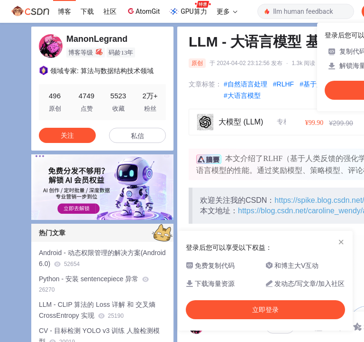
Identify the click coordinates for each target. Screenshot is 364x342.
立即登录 (265, 310)
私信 (137, 136)
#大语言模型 (242, 95)
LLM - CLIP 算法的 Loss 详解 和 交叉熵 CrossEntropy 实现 (97, 310)
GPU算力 (189, 8)
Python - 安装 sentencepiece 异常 (94, 284)
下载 (87, 11)
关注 (67, 135)
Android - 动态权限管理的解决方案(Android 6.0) (102, 258)
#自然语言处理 (245, 84)
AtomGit (143, 11)
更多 (227, 11)
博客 (64, 11)
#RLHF (283, 84)
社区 (110, 11)
